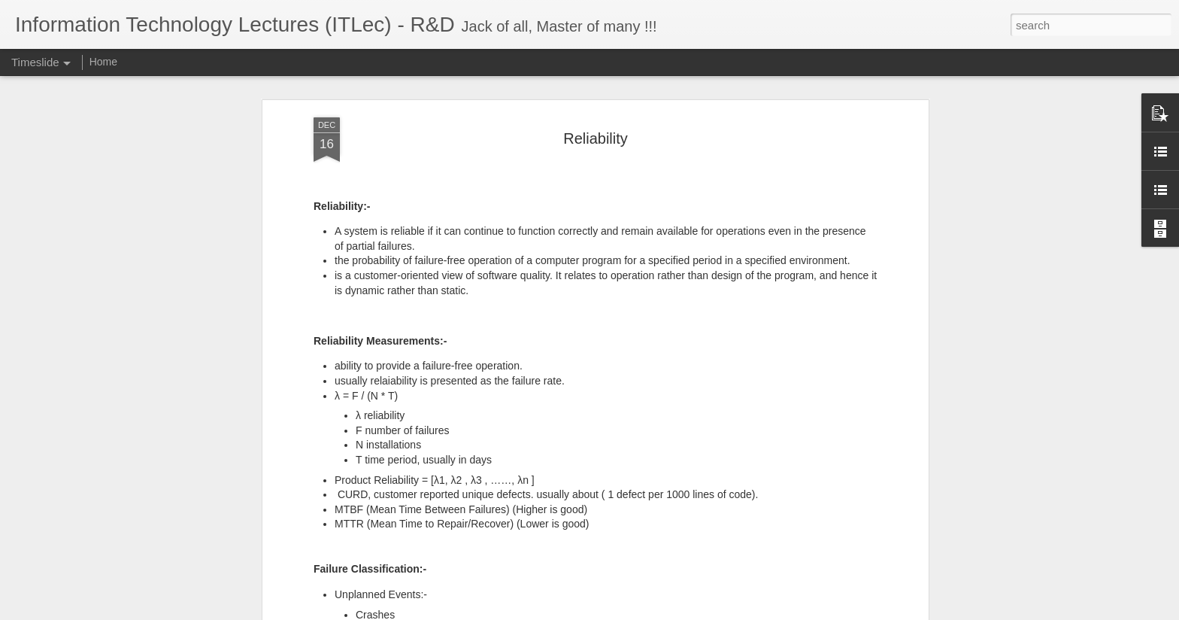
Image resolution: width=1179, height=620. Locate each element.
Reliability (595, 137)
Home (103, 62)
